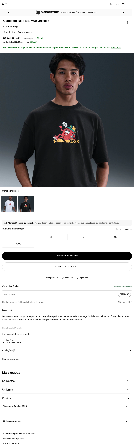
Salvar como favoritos (67, 267)
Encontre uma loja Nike (13, 438)
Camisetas (66, 381)
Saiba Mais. (92, 12)
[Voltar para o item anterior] (9, 12)
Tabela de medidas (124, 229)
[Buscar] (111, 4)
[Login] (117, 4)
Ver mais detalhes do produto (16, 334)
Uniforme (66, 389)
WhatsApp (67, 278)
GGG (18, 244)
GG (116, 237)
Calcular (124, 294)
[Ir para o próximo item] (123, 12)
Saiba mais (116, 48)
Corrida (66, 398)
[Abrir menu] (129, 4)
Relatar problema (10, 359)
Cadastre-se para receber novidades (19, 433)
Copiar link (82, 278)
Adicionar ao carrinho (67, 256)
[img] (123, 4)
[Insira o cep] (67, 294)
